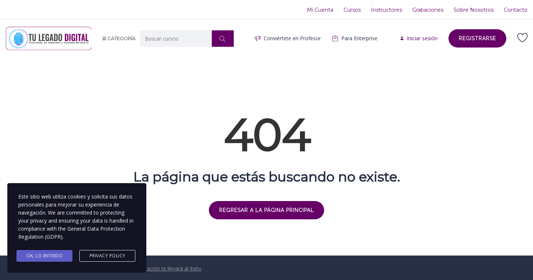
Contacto (516, 10)
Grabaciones (427, 10)
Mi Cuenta (320, 10)
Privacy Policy (107, 256)
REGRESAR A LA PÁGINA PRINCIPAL (266, 210)
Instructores (386, 10)
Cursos (352, 10)
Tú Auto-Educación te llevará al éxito (158, 268)
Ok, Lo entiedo (44, 256)
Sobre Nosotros (473, 10)
